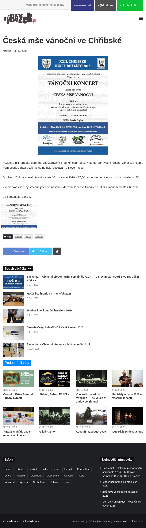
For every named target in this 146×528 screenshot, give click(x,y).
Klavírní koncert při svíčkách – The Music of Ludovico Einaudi (91, 398)
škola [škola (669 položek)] (66, 482)
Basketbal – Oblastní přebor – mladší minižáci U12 (58, 344)
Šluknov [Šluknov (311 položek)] (54, 482)
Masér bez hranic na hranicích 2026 (49, 293)
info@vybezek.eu (32, 521)
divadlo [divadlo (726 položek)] (20, 469)
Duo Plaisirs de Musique (127, 431)
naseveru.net (82, 5)
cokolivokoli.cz (129, 5)
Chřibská (39, 236)
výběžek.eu (105, 5)
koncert (18, 236)
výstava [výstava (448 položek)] (24, 482)
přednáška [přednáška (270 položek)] (36, 475)
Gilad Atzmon (47, 431)
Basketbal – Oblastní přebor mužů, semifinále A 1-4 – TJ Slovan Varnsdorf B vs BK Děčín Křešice (122, 472)
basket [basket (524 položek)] (8, 469)
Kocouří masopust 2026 (91, 431)
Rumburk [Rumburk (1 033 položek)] (68, 475)
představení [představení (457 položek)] (53, 475)
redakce (7, 51)
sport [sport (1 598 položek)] (81, 475)
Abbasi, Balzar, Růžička (54, 394)
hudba (28, 236)
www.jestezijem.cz (133, 521)
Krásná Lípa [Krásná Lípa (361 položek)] (83, 469)
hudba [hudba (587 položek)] (45, 469)
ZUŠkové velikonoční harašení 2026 (49, 310)
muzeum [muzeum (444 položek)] (21, 475)
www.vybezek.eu (12, 521)
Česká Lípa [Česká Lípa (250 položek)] (39, 482)
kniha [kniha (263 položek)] (56, 469)
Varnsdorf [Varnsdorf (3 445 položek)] (10, 482)
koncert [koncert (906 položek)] (68, 469)
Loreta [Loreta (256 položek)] (8, 475)
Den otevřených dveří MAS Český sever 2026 (55, 327)
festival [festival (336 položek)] (32, 469)
